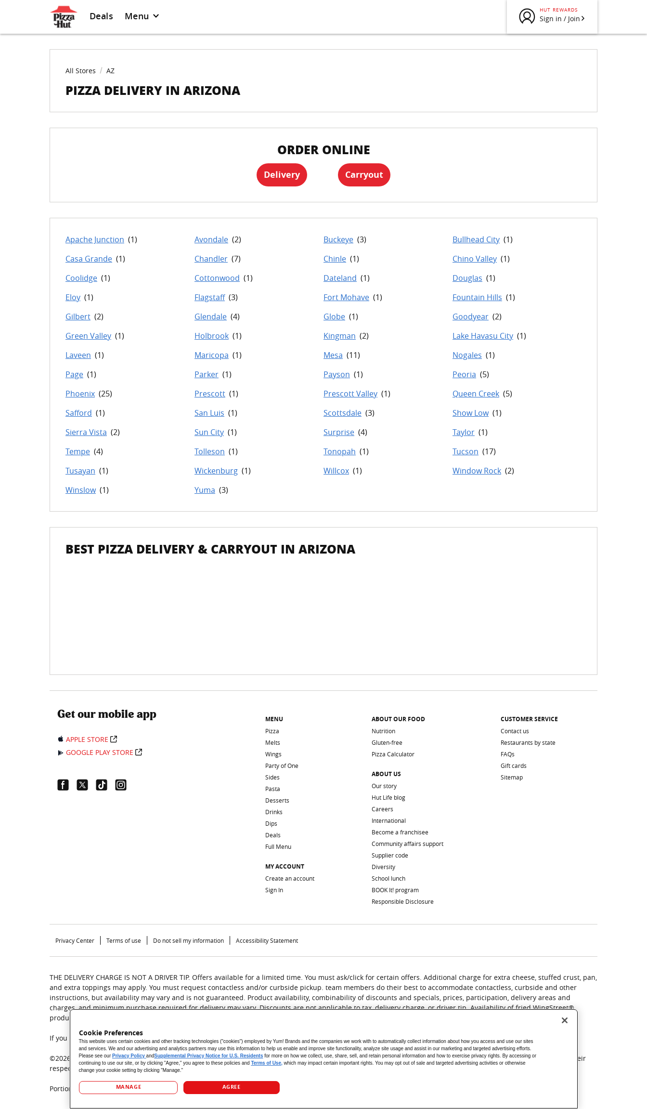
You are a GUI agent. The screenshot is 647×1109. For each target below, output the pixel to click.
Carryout (364, 175)
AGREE (231, 1087)
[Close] (564, 1020)
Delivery (282, 175)
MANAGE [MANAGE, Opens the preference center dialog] (128, 1087)
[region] (323, 1059)
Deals (101, 16)
